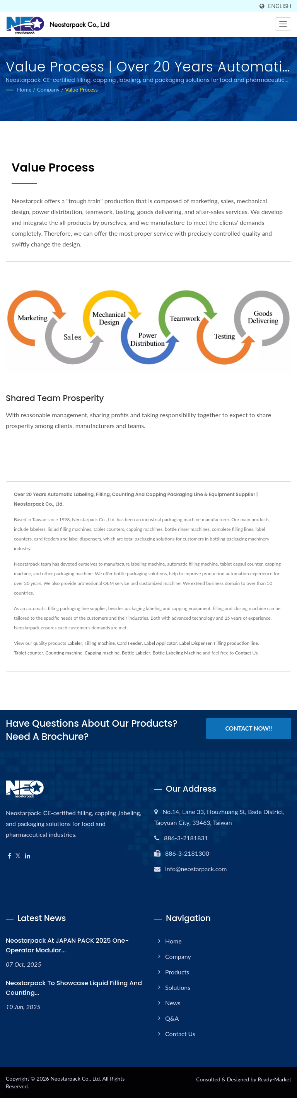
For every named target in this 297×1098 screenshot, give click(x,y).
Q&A (172, 1018)
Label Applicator (160, 643)
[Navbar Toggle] (283, 24)
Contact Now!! (248, 729)
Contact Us (246, 653)
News (173, 1002)
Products (177, 972)
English (279, 6)
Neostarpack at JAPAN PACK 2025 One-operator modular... (67, 945)
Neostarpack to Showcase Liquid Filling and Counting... (74, 988)
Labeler (74, 643)
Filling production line (236, 643)
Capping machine (102, 653)
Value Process (81, 89)
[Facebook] (9, 856)
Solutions (177, 987)
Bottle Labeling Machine (176, 653)
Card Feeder (129, 643)
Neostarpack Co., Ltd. (75, 1078)
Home (24, 89)
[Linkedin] (27, 856)
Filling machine (99, 643)
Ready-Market (274, 1079)
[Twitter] (18, 856)
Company (48, 89)
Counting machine (63, 653)
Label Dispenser (195, 643)
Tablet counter (28, 653)
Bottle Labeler (136, 653)
